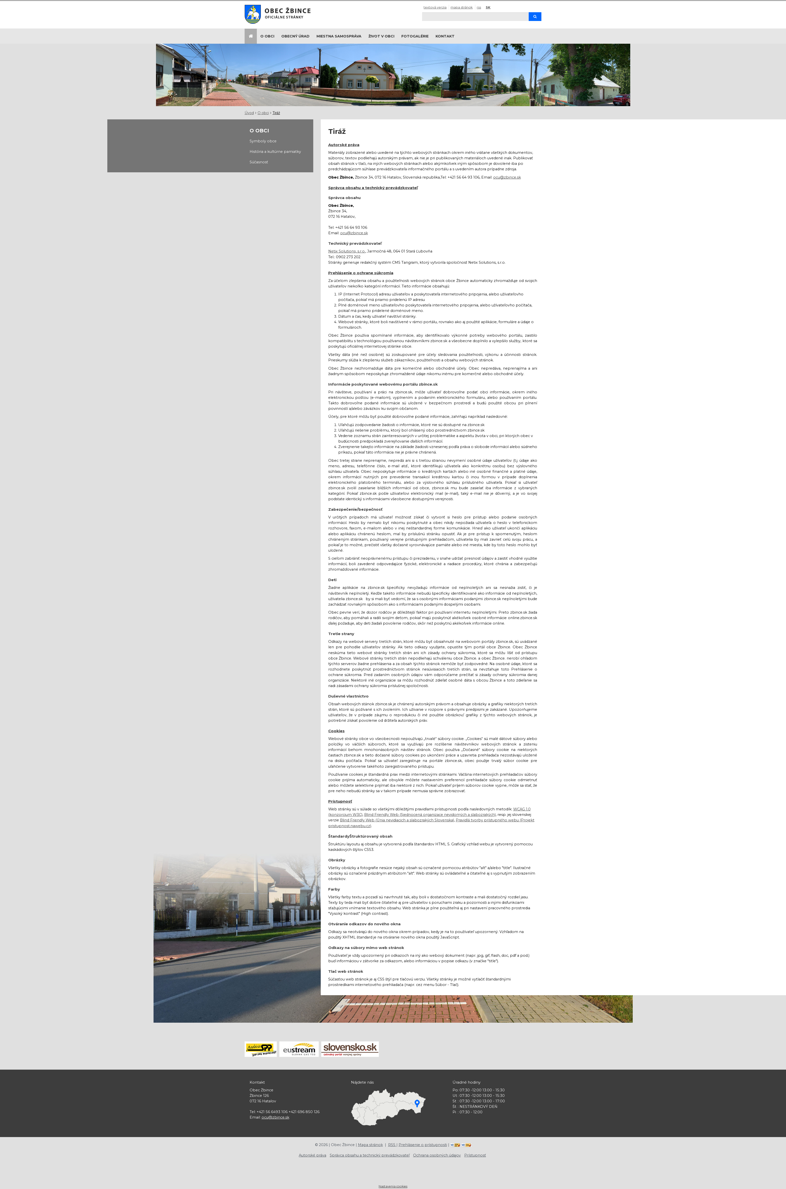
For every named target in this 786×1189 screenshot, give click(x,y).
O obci (267, 36)
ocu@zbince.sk (507, 177)
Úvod (249, 113)
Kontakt (445, 36)
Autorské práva (343, 144)
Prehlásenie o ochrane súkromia (360, 272)
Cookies (336, 730)
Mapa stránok (462, 7)
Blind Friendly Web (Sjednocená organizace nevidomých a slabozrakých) (430, 814)
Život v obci (381, 36)
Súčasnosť (259, 162)
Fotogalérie (415, 36)
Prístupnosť (340, 801)
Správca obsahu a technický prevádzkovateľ (373, 187)
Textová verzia (435, 7)
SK (488, 7)
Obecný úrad (295, 36)
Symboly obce (263, 141)
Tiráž (276, 113)
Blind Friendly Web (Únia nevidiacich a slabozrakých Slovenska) (397, 820)
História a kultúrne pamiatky (275, 151)
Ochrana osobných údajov (437, 1155)
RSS (479, 7)
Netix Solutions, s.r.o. (346, 251)
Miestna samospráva (338, 36)
